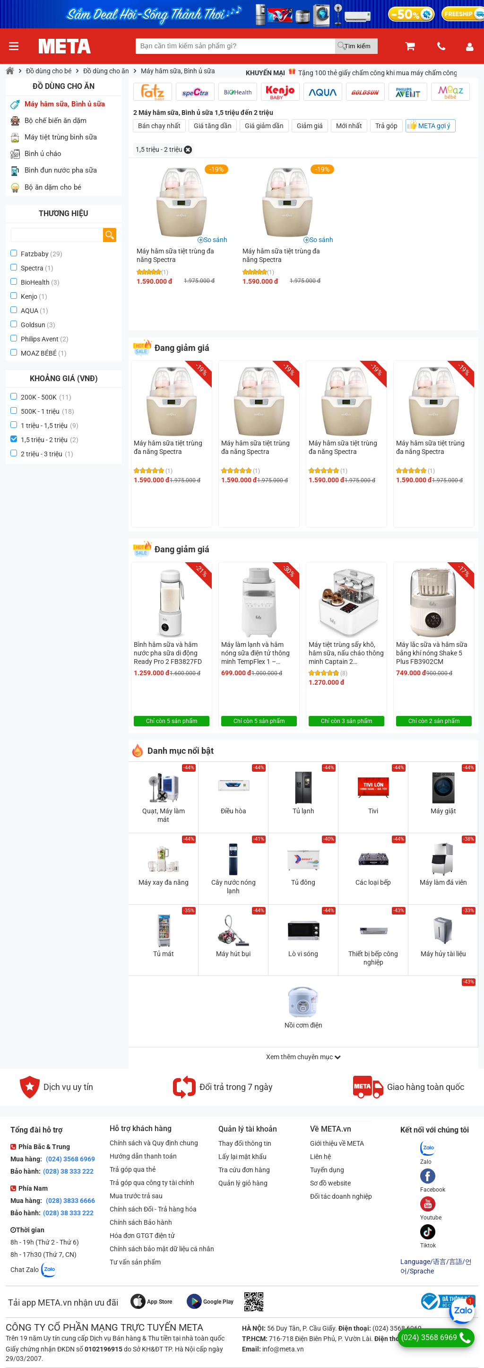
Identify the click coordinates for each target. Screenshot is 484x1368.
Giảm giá (310, 126)
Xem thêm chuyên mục (303, 1057)
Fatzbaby (35, 254)
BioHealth (35, 282)
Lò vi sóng (303, 954)
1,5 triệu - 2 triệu (49, 440)
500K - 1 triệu (47, 411)
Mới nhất (349, 126)
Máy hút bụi (233, 954)
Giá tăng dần (213, 126)
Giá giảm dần (264, 126)
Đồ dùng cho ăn (106, 71)
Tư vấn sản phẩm (135, 1262)
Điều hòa (233, 811)
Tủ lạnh (303, 811)
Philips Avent (40, 339)
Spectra (32, 268)
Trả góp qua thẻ (133, 1169)
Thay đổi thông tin (244, 1143)
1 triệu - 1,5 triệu (49, 425)
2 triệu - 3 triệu (47, 454)
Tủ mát (163, 954)
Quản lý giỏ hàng (243, 1183)
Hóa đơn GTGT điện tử (142, 1235)
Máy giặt (443, 811)
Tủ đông (303, 882)
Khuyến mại (265, 73)
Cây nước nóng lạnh (233, 887)
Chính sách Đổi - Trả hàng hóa (153, 1209)
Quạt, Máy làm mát (163, 815)
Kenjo (29, 296)
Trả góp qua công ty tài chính (152, 1182)
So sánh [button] (215, 240)
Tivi (373, 811)
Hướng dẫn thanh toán (143, 1156)
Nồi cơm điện (303, 1025)
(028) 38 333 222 (68, 1171)
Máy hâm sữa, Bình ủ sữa (178, 71)
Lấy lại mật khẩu (242, 1156)
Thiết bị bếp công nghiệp (373, 958)
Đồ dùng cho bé (48, 71)
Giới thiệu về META (337, 1143)
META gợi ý (434, 126)
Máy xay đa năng (163, 882)
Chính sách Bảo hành (141, 1222)
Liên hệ (320, 1156)
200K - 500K (46, 397)
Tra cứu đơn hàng (244, 1170)
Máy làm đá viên (443, 882)
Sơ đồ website (330, 1183)
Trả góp (386, 126)
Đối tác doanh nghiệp (341, 1196)
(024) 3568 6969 (69, 1159)
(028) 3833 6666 (69, 1200)
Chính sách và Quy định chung (154, 1143)
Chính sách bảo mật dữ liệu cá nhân (162, 1249)
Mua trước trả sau (136, 1196)
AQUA (29, 310)
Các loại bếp (373, 882)
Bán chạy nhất (159, 126)
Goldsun (33, 325)
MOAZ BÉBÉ (39, 353)
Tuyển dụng (327, 1170)
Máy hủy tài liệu (443, 954)
